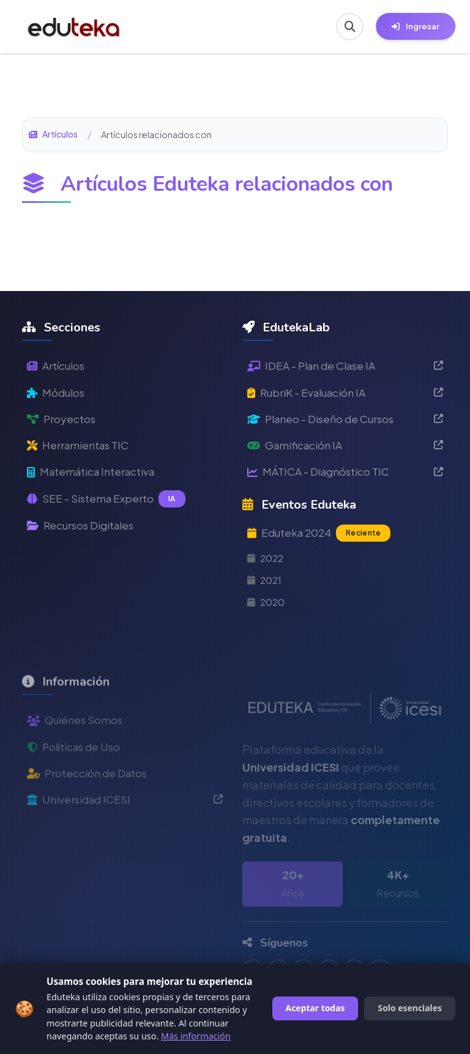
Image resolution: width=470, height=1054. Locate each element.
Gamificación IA (345, 448)
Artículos (54, 134)
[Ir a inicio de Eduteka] (74, 27)
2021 (265, 586)
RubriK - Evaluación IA (345, 393)
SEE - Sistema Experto (108, 503)
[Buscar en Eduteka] (349, 27)
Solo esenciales (410, 1008)
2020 (266, 609)
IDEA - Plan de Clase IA (345, 366)
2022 (266, 564)
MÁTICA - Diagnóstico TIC (345, 475)
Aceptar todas (315, 1008)
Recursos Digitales (84, 530)
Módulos (57, 393)
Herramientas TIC (81, 448)
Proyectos (62, 421)
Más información (196, 1036)
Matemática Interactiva (94, 475)
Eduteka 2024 (321, 538)
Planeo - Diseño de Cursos (345, 421)
